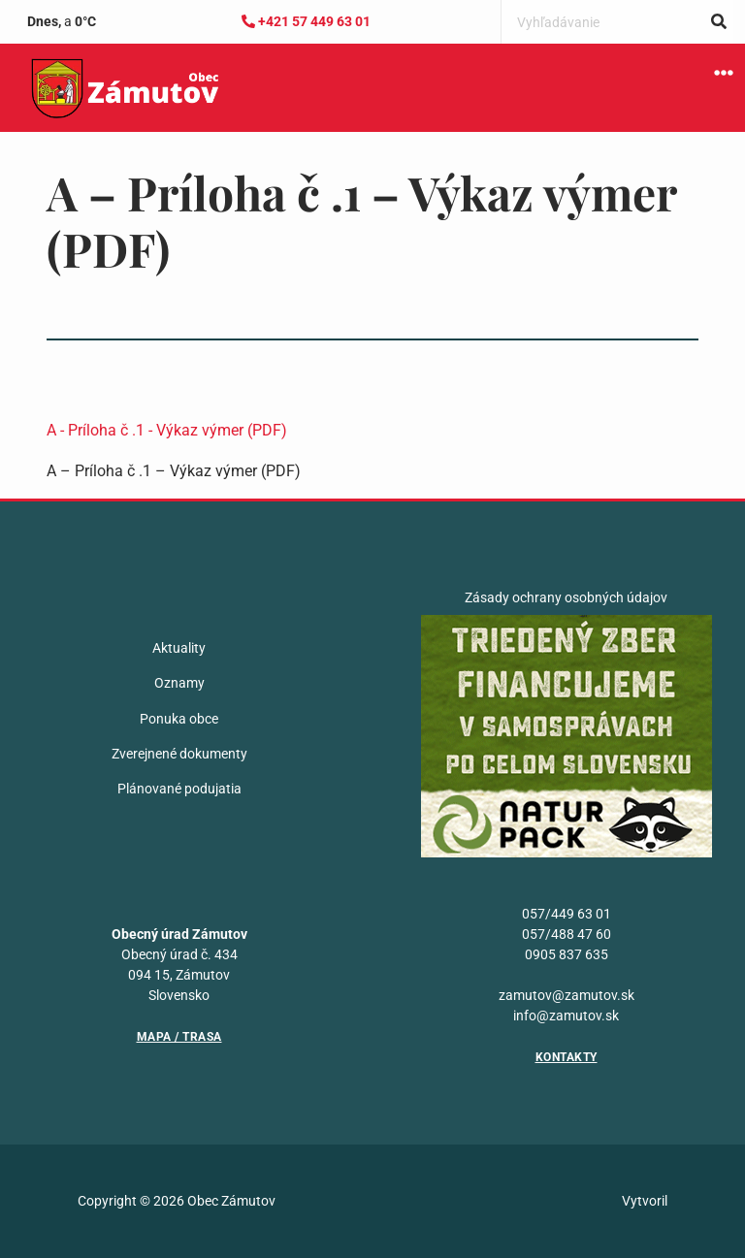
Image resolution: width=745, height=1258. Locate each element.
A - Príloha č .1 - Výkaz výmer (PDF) (167, 430)
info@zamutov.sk (566, 1015)
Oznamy (179, 683)
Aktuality (179, 648)
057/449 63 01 (566, 913)
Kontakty (566, 1057)
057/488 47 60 (566, 934)
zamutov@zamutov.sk (566, 995)
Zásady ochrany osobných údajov (566, 597)
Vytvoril (644, 1201)
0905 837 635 (566, 954)
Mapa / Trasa (179, 1037)
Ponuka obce (179, 718)
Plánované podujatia (179, 788)
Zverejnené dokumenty (179, 753)
